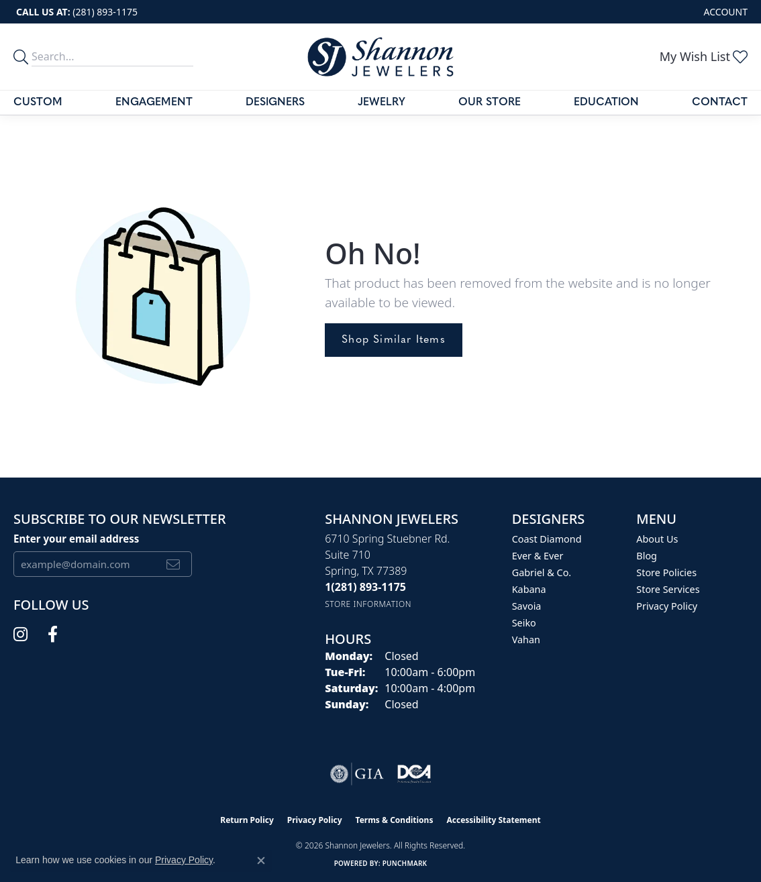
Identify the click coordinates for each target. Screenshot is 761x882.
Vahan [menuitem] (526, 639)
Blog (646, 555)
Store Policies (666, 572)
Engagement (154, 102)
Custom (37, 102)
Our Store (489, 102)
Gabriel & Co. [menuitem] (542, 572)
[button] (724, 11)
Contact (720, 102)
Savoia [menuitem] (527, 606)
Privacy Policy (666, 606)
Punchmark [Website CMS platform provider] (405, 863)
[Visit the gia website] (357, 774)
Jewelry (381, 102)
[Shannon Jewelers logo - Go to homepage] (380, 56)
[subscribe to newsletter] (173, 564)
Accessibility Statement (493, 820)
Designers (275, 102)
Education (606, 102)
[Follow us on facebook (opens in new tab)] (52, 634)
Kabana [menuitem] (529, 589)
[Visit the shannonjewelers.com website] (413, 774)
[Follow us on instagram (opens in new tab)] (20, 634)
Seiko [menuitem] (524, 622)
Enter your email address (76, 538)
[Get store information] (368, 604)
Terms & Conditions (395, 820)
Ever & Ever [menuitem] (538, 555)
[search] (22, 56)
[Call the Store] (365, 587)
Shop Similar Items (394, 340)
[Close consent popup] (261, 861)
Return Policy (247, 820)
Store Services (667, 589)
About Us (657, 539)
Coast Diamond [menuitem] (547, 539)
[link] (75, 11)
